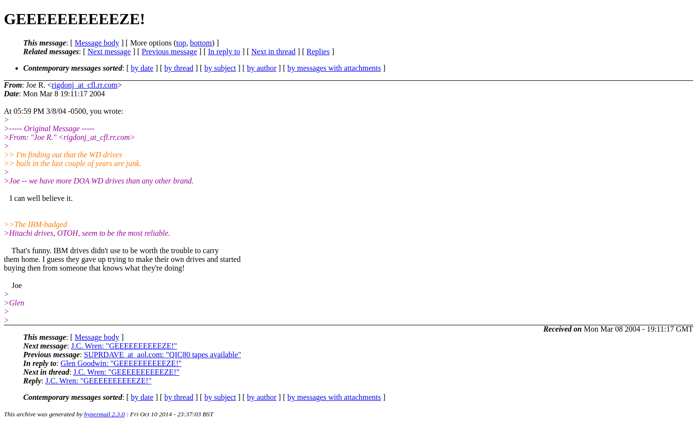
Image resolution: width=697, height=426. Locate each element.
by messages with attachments (334, 68)
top (181, 43)
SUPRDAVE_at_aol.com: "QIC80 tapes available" (162, 354)
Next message (109, 51)
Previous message (169, 51)
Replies (318, 51)
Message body (97, 43)
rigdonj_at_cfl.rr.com (85, 85)
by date (142, 68)
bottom (201, 43)
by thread (179, 68)
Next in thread (273, 51)
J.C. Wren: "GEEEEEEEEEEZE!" (124, 346)
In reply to (224, 51)
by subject (220, 68)
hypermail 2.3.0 (104, 414)
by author (261, 68)
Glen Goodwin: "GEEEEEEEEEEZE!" (121, 363)
